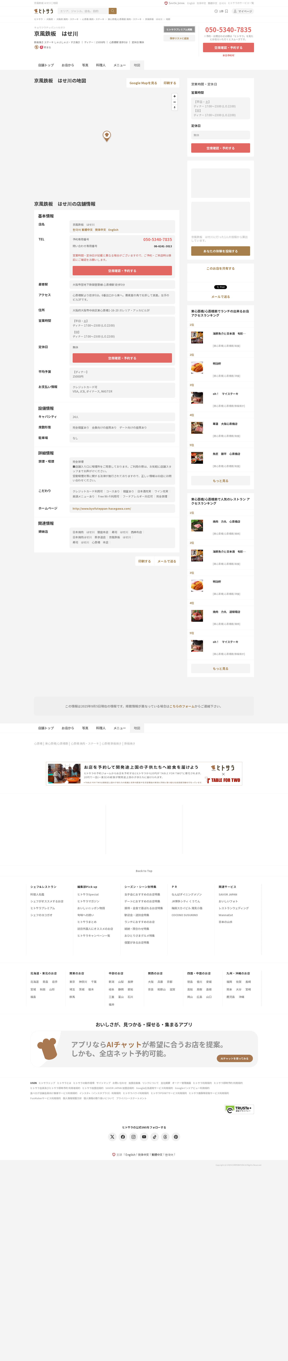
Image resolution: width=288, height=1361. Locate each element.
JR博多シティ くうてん (186, 901)
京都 (169, 982)
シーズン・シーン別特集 (140, 887)
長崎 (248, 982)
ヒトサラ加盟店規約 (92, 1088)
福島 (33, 997)
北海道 (34, 982)
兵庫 (160, 982)
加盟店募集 (134, 1082)
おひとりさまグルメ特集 (139, 935)
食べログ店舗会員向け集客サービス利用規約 (53, 1093)
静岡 (121, 989)
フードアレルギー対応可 (138, 496)
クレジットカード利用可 (88, 491)
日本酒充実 (144, 491)
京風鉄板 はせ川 (153, 19)
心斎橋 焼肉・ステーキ (93, 19)
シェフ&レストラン (43, 887)
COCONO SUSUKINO (185, 915)
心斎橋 (38, 743)
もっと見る (221, 480)
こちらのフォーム (182, 706)
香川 (199, 982)
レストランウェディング (234, 908)
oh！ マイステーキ (225, 393)
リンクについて (150, 1082)
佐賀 (238, 982)
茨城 (81, 989)
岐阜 (111, 989)
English (191, 3)
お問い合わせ (119, 1082)
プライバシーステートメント (131, 1098)
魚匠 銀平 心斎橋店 (226, 453)
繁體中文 (212, 3)
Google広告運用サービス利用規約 (154, 1088)
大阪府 (49, 19)
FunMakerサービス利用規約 (45, 1098)
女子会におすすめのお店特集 (142, 894)
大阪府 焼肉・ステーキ (67, 19)
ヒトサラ (38, 19)
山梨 (121, 982)
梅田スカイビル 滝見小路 (187, 908)
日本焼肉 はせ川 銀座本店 (90, 532)
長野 (130, 982)
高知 (190, 989)
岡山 (190, 997)
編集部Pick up (87, 887)
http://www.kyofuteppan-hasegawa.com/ (102, 508)
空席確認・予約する (228, 47)
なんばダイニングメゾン (187, 894)
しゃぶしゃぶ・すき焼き (67, 42)
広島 (199, 997)
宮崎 (248, 989)
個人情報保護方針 (72, 1098)
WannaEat (226, 915)
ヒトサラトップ (47, 1082)
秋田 (42, 989)
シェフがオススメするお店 (46, 901)
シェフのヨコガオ (41, 915)
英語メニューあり (84, 496)
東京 (72, 982)
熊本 (229, 989)
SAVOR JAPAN (228, 894)
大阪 (151, 982)
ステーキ (49, 42)
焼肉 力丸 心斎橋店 (226, 521)
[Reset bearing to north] (174, 107)
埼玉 (72, 989)
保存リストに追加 (179, 38)
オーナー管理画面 (181, 1082)
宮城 (33, 989)
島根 (209, 989)
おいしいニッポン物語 (91, 908)
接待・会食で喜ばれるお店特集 (143, 908)
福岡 (229, 982)
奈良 (151, 989)
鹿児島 (231, 997)
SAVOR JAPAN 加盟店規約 (119, 1088)
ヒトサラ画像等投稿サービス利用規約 (209, 1093)
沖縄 (241, 997)
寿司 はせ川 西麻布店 (127, 532)
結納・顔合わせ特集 (136, 929)
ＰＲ (174, 887)
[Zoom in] (174, 96)
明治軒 (217, 363)
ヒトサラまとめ (87, 922)
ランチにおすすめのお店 (139, 922)
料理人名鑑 (37, 894)
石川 (130, 997)
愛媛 (209, 982)
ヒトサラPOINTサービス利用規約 (169, 1093)
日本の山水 (225, 922)
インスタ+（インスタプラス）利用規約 (100, 1093)
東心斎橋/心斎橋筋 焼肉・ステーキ (125, 19)
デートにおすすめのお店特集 (142, 901)
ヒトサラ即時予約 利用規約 (228, 1082)
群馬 (72, 997)
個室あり (128, 491)
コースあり (113, 491)
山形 (52, 989)
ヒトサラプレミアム (42, 908)
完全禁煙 (161, 496)
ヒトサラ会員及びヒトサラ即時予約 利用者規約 (55, 1088)
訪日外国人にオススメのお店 (95, 929)
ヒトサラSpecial (88, 894)
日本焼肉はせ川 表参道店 (89, 537)
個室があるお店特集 (136, 942)
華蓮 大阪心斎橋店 (225, 423)
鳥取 (199, 989)
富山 (121, 997)
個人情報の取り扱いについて (99, 1098)
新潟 (111, 982)
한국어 (222, 3)
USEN (33, 1082)
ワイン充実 (161, 491)
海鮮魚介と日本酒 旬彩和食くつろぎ (229, 333)
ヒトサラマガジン (88, 901)
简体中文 (201, 3)
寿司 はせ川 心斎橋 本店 (90, 542)
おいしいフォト (228, 901)
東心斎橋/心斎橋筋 (56, 743)
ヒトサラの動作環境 (83, 1082)
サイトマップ (103, 1082)
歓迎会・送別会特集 (136, 915)
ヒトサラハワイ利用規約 (136, 1093)
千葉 (94, 982)
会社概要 (165, 1082)
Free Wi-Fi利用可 (108, 496)
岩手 (55, 982)
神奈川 (83, 982)
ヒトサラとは (64, 1082)
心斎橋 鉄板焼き (112, 743)
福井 (111, 1004)
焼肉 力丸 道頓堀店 (226, 611)
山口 (209, 997)
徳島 (190, 982)
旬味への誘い (85, 915)
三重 (111, 997)
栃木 (91, 989)
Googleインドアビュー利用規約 (192, 1088)
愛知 (130, 989)
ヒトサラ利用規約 (202, 1082)
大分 (238, 989)
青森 (45, 982)
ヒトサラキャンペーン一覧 (93, 935)
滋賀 (172, 989)
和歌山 (161, 989)
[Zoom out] (174, 102)
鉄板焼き (39, 42)
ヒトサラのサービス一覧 (241, 3)
